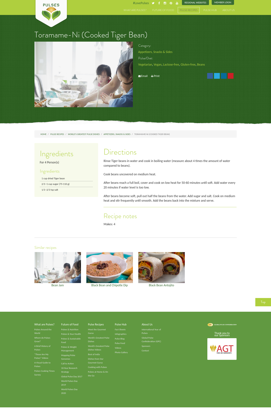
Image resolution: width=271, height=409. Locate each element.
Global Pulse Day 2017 (71, 377)
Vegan (158, 65)
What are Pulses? (135, 10)
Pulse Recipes (189, 10)
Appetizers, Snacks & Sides (155, 52)
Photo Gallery (121, 353)
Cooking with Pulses (97, 368)
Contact (145, 351)
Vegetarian (145, 65)
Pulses (51, 14)
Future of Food (163, 10)
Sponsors (146, 347)
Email (144, 76)
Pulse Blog (120, 339)
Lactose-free (172, 65)
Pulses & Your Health (71, 335)
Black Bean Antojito (161, 286)
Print (157, 76)
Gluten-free (188, 65)
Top (263, 303)
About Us (228, 10)
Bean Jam (57, 286)
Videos (118, 349)
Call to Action (67, 364)
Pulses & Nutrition (70, 330)
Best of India (94, 355)
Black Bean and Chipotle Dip (109, 286)
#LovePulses (140, 3)
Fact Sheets (120, 330)
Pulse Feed (120, 344)
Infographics (121, 335)
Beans (202, 65)
